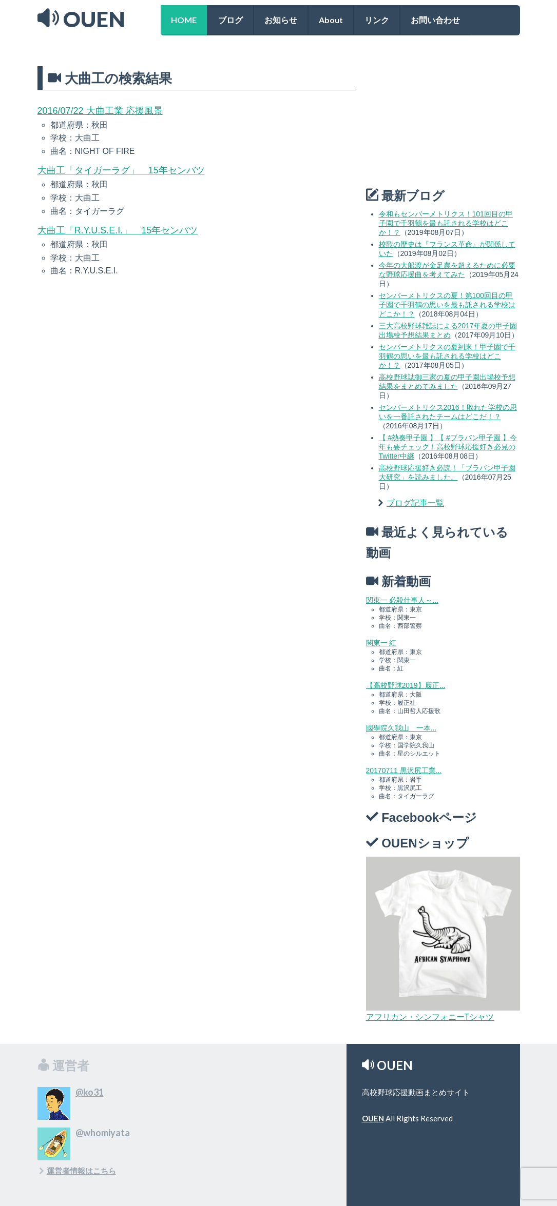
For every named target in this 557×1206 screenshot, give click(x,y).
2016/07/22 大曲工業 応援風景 (100, 111)
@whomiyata (102, 1132)
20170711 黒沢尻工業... (404, 770)
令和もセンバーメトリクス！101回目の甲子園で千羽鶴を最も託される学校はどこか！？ (446, 223)
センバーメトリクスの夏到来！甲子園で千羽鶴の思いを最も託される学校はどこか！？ (447, 356)
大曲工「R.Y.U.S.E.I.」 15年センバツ (117, 230)
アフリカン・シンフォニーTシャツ (430, 1017)
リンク (376, 20)
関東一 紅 (381, 643)
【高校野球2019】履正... (406, 685)
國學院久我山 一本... (401, 728)
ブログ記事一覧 (415, 503)
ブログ (230, 20)
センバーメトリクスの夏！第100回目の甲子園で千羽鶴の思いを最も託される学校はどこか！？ (447, 304)
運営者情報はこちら (81, 1170)
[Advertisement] (443, 115)
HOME (184, 20)
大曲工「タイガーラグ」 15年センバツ (121, 170)
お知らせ (280, 20)
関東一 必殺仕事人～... (402, 600)
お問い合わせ (435, 20)
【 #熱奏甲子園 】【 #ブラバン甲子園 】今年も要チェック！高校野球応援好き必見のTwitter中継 (448, 446)
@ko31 (89, 1092)
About (331, 20)
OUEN (373, 1118)
